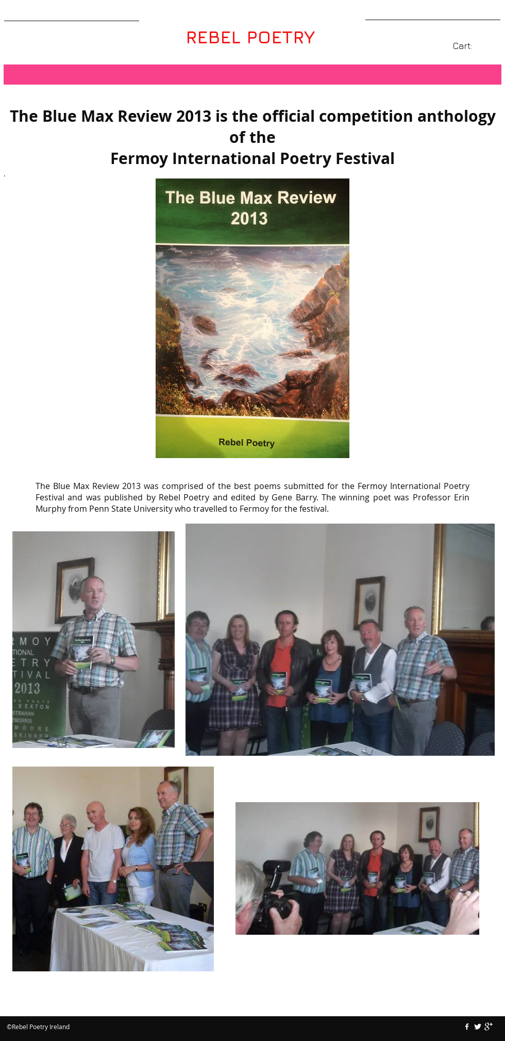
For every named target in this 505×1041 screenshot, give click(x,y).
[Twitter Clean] (478, 1026)
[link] (469, 45)
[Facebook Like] (252, 1006)
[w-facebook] (467, 1026)
